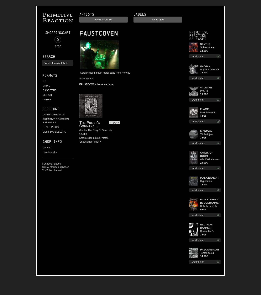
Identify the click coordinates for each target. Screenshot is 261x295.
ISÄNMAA (206, 130)
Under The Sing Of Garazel (95, 130)
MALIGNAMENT (209, 177)
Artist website (86, 78)
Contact (47, 147)
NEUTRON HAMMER (206, 226)
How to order (50, 152)
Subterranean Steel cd (207, 47)
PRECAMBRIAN (209, 249)
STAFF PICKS (51, 127)
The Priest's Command (89, 124)
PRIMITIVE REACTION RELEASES (56, 121)
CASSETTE (49, 90)
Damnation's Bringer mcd (207, 231)
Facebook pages (51, 163)
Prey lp (204, 90)
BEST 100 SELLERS (54, 131)
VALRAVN (206, 87)
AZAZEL (205, 65)
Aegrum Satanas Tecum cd (209, 69)
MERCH (47, 94)
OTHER (47, 99)
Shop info (52, 142)
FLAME (204, 109)
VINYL (46, 85)
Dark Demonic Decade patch (208, 112)
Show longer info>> (90, 141)
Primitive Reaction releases (198, 35)
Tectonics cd (207, 252)
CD (44, 81)
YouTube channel (52, 170)
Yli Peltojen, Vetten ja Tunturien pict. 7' (209, 134)
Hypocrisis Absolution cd (207, 181)
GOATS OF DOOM (206, 154)
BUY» (115, 122)
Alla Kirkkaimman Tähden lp (209, 159)
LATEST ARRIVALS (54, 114)
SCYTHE (205, 44)
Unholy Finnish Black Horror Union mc (208, 206)
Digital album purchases (55, 167)
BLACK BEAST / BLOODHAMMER (210, 201)
